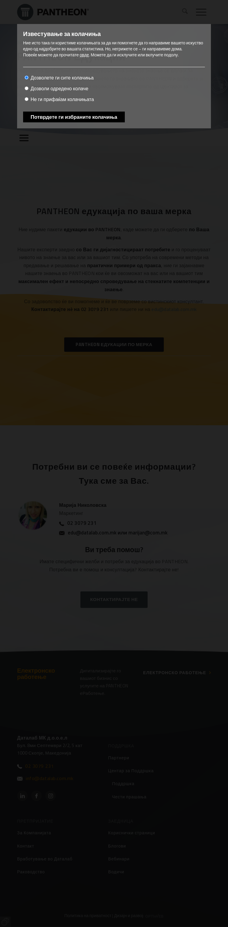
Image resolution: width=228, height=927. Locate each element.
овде (84, 55)
